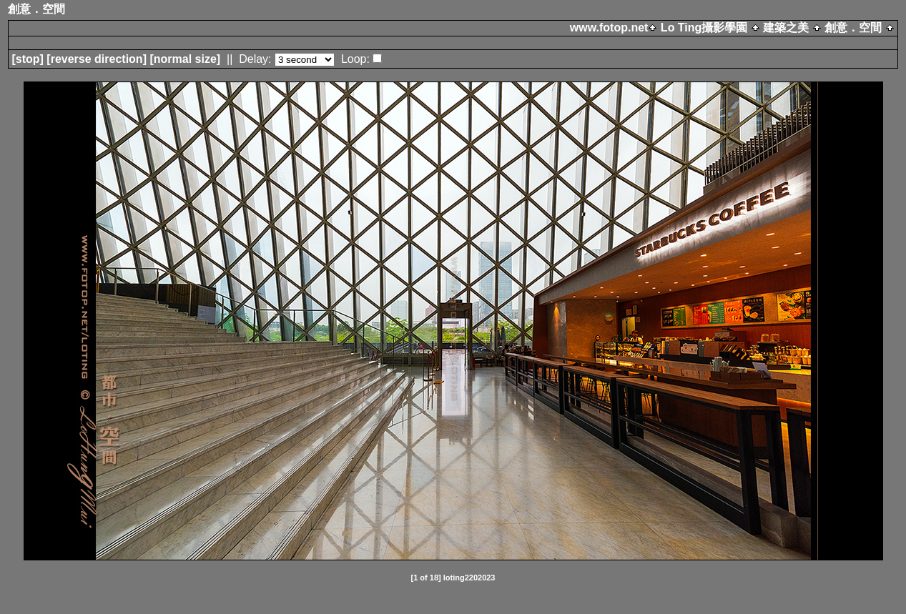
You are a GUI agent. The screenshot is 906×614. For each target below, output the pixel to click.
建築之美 (786, 27)
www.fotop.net (609, 27)
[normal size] (184, 59)
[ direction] (96, 59)
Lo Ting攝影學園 (703, 27)
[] (27, 59)
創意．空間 (853, 27)
